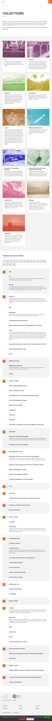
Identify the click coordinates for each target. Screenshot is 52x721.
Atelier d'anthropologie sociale (17, 349)
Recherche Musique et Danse (17, 649)
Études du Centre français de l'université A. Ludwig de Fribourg (26, 465)
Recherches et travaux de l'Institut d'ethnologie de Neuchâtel (26, 654)
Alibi (10, 308)
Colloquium (12, 420)
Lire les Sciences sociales (15, 577)
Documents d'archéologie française (11, 169)
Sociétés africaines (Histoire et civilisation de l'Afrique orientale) (26, 670)
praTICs (11, 637)
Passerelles (7, 234)
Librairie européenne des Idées (17, 572)
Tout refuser (22, 719)
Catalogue (5, 706)
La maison (37, 706)
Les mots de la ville (14, 567)
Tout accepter (47, 717)
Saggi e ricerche (13, 665)
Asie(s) (6, 128)
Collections (5, 708)
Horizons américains (14, 510)
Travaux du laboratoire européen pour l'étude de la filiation (25, 677)
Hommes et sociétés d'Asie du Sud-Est (19, 505)
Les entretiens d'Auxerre (16, 563)
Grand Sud (12, 493)
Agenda (37, 708)
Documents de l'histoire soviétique (18, 445)
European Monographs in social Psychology (21, 479)
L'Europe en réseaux (14, 543)
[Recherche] (46, 2)
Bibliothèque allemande (35, 128)
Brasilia (11, 374)
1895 (10, 272)
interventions (8, 200)
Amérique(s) (32, 93)
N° (4, 261)
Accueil (4, 6)
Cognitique (12, 415)
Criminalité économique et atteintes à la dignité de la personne (26, 425)
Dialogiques (12, 432)
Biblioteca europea (14, 361)
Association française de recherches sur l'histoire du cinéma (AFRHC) (27, 344)
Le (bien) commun (14, 548)
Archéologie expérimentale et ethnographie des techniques (25, 325)
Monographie (12, 594)
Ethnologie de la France (15, 452)
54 (5, 60)
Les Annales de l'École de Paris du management (22, 558)
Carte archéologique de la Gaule (18, 400)
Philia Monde (12, 632)
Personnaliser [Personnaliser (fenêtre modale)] (30, 719)
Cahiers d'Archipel (14, 381)
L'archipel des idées (14, 539)
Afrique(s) (7, 93)
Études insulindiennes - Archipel (17, 470)
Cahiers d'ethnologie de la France (18, 386)
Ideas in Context (13, 517)
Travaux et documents (15, 682)
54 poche (31, 60)
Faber (10, 486)
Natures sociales (13, 601)
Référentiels (12, 658)
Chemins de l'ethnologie (15, 405)
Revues (20, 706)
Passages (31, 200)
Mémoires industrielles (15, 589)
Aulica (10, 354)
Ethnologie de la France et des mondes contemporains (37, 169)
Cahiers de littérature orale (16, 391)
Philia (10, 627)
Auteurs (20, 708)
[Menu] (50, 2)
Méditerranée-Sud (14, 584)
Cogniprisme (12, 410)
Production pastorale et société (17, 642)
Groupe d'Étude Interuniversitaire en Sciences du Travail (24, 498)
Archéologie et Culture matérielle (18, 321)
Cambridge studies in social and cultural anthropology (24, 395)
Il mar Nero (12, 522)
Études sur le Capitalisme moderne (18, 474)
